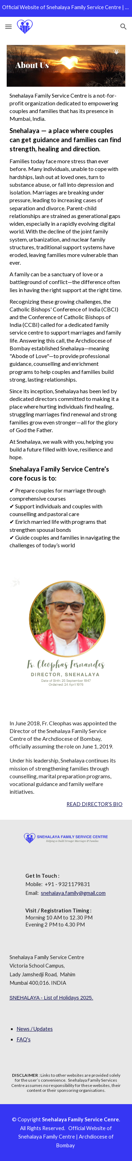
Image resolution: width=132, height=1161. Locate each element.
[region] (66, 8)
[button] (8, 26)
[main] (66, 322)
